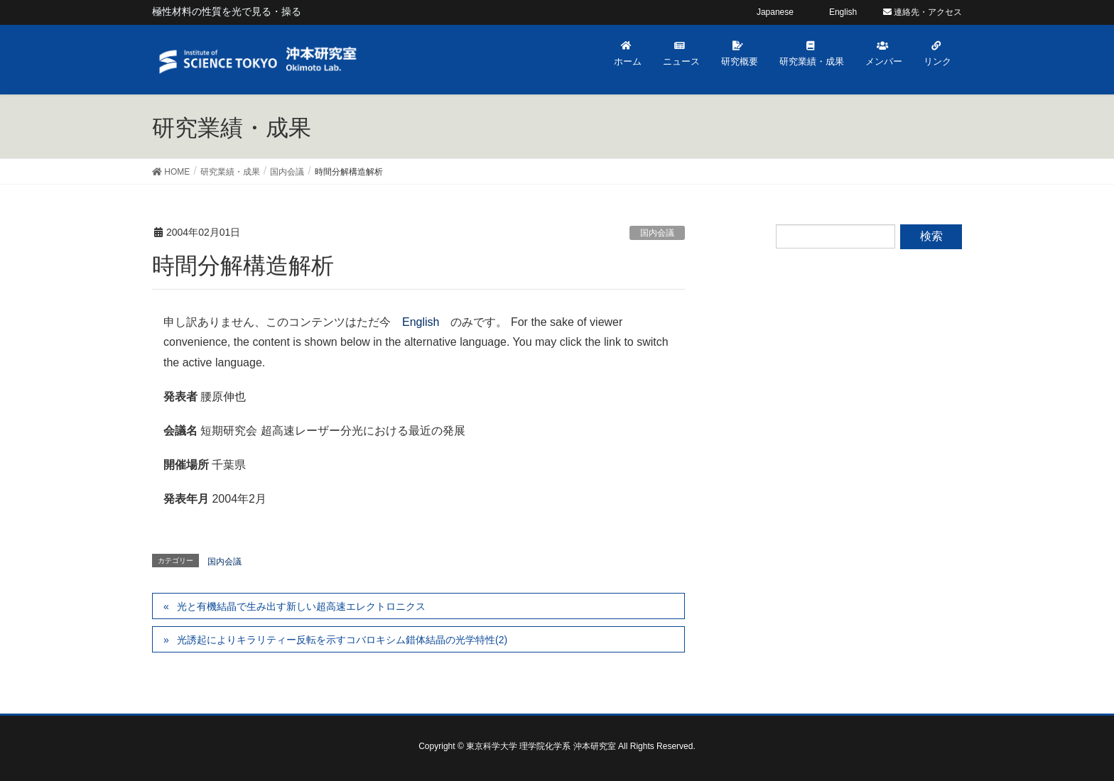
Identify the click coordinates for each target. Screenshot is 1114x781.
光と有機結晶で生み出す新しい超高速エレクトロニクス (301, 606)
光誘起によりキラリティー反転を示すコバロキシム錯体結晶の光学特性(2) (342, 639)
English (420, 322)
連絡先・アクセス (922, 12)
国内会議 (657, 233)
